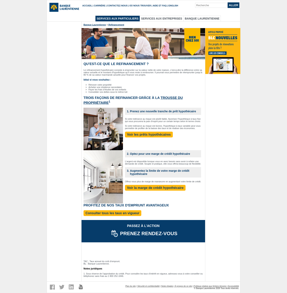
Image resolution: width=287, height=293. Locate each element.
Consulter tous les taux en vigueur (112, 213)
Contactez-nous (117, 5)
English (173, 5)
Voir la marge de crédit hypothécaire (155, 187)
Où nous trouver (140, 5)
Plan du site (130, 286)
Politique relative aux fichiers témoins (210, 286)
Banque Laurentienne (202, 18)
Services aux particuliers (118, 18)
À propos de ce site (183, 286)
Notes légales (167, 286)
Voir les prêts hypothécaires (149, 134)
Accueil (87, 5)
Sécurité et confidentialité (148, 286)
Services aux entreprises (161, 18)
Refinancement (116, 25)
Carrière (99, 5)
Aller (233, 5)
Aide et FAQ (160, 5)
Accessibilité (233, 286)
